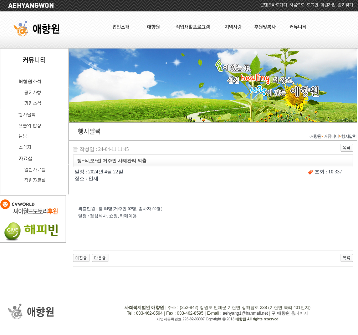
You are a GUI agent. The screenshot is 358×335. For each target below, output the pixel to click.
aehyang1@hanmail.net (245, 313)
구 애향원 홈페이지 (289, 313)
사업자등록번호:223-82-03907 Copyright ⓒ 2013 (196, 319)
